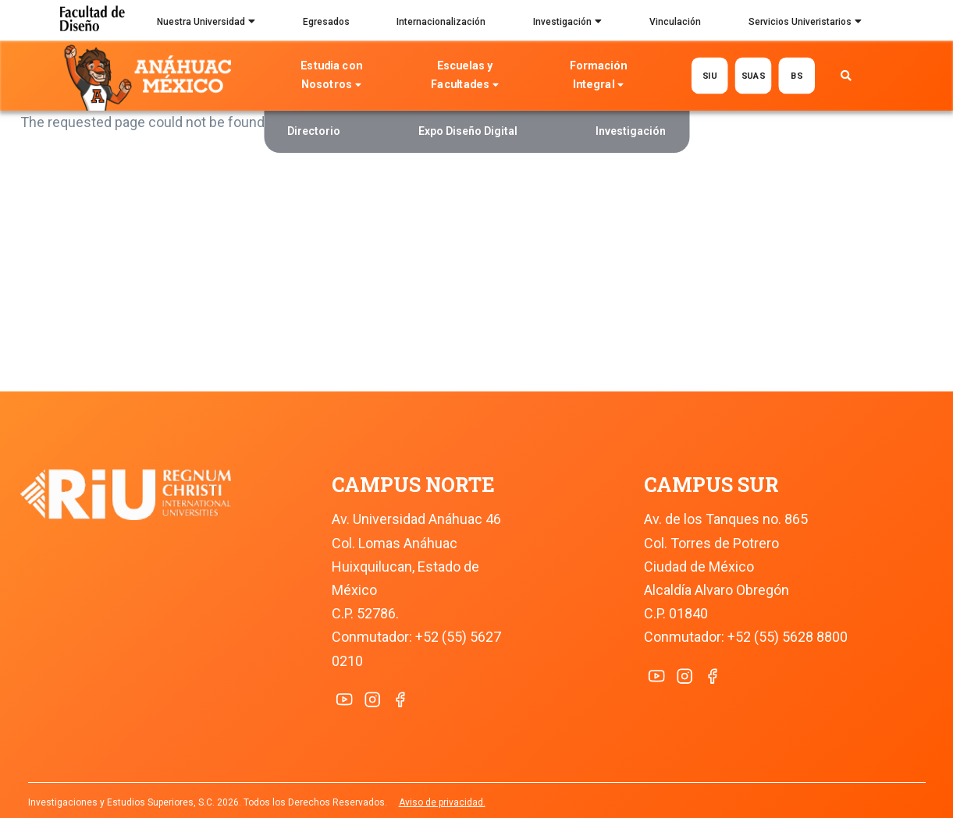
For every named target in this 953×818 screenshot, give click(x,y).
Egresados (326, 21)
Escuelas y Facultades (464, 76)
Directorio (313, 131)
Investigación (567, 23)
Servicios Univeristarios (805, 23)
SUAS (753, 75)
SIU (709, 75)
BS (796, 75)
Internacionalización (440, 21)
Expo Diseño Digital (467, 131)
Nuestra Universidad (206, 23)
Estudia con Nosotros (330, 76)
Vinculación (675, 21)
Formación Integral (598, 76)
